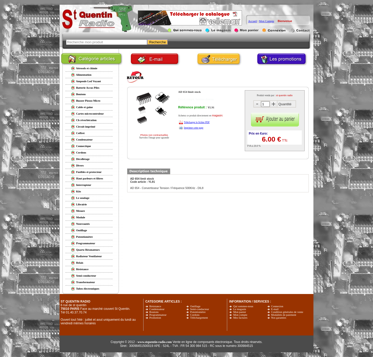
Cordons (194, 314)
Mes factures (240, 317)
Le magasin (239, 309)
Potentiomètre (198, 312)
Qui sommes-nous (243, 306)
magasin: (217, 115)
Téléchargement (199, 317)
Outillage (195, 306)
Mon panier (239, 312)
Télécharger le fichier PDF (197, 122)
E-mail (275, 309)
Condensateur (157, 309)
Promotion (155, 317)
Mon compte (240, 314)
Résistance (155, 306)
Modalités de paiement (283, 314)
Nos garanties (278, 317)
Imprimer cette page (193, 128)
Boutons (154, 312)
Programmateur (158, 314)
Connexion (277, 306)
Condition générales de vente (287, 312)
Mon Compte (266, 21)
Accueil (252, 21)
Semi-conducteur (199, 309)
